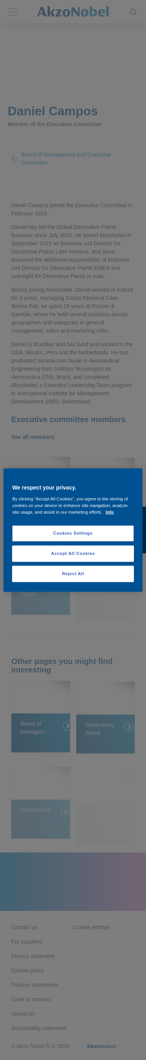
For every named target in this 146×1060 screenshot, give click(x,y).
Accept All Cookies (73, 553)
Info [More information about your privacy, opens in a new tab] (110, 511)
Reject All (73, 573)
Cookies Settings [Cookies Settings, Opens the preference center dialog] (73, 533)
